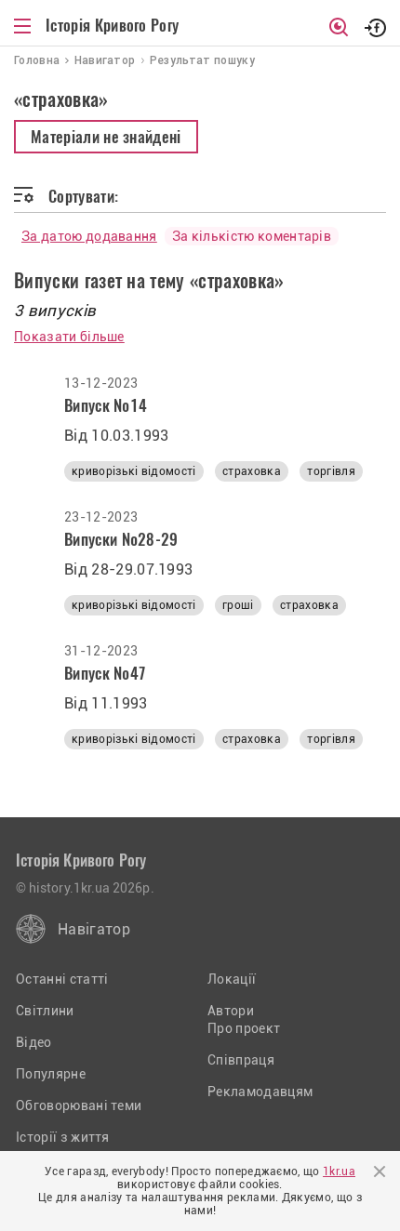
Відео (34, 1042)
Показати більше (69, 336)
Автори (230, 1010)
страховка (251, 471)
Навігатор (94, 929)
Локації (231, 979)
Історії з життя (63, 1137)
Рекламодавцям (260, 1091)
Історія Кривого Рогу (112, 25)
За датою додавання (89, 236)
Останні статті (62, 979)
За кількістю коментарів (251, 236)
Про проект (243, 1028)
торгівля (331, 471)
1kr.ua (339, 1171)
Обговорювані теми (78, 1105)
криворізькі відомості (134, 471)
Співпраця (240, 1059)
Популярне (51, 1073)
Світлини (45, 1010)
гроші (238, 605)
